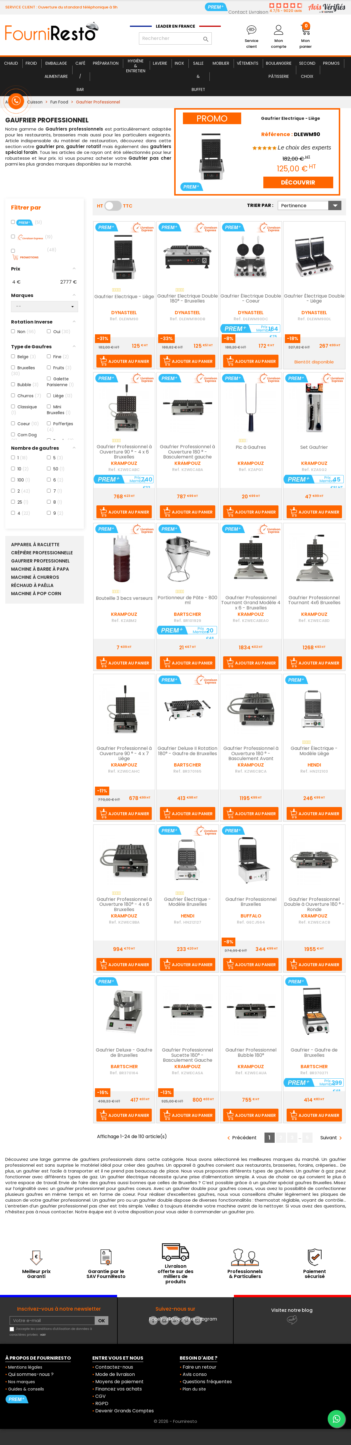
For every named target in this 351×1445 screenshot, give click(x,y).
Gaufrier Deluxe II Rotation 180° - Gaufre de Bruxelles (187, 751)
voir (43, 1335)
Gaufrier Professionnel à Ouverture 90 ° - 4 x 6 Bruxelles (124, 452)
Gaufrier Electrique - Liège (124, 297)
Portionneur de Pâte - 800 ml (187, 600)
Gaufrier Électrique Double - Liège (314, 299)
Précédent (241, 1138)
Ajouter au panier (128, 361)
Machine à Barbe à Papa (40, 569)
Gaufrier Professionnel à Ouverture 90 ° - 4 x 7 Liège (124, 754)
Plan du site (194, 1389)
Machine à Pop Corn (36, 594)
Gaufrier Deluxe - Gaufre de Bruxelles (124, 1053)
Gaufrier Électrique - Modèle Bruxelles (187, 902)
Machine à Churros (35, 577)
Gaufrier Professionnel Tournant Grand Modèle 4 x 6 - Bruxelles (251, 603)
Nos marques (21, 1382)
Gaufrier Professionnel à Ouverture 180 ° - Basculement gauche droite (187, 454)
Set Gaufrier (314, 448)
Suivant (332, 1138)
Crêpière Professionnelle (42, 553)
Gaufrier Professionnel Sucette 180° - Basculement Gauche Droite (187, 1058)
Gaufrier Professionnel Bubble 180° (250, 1053)
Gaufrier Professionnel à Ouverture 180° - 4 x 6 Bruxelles (124, 905)
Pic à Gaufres (251, 448)
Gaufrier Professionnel (40, 561)
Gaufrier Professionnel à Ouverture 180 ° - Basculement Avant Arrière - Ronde (250, 756)
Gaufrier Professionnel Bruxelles (250, 902)
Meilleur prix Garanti (36, 1274)
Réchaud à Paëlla (32, 585)
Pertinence (311, 205)
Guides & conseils (26, 1389)
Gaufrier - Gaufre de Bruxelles (314, 1053)
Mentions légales (25, 1367)
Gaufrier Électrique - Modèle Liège (314, 751)
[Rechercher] (175, 38)
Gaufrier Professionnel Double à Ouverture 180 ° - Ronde (314, 905)
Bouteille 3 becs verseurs (124, 599)
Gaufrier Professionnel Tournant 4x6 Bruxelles (314, 600)
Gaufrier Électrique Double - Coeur (251, 299)
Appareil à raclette (35, 545)
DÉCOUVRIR (298, 182)
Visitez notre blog (292, 1310)
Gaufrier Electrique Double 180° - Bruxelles (187, 299)
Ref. (114, 319)
